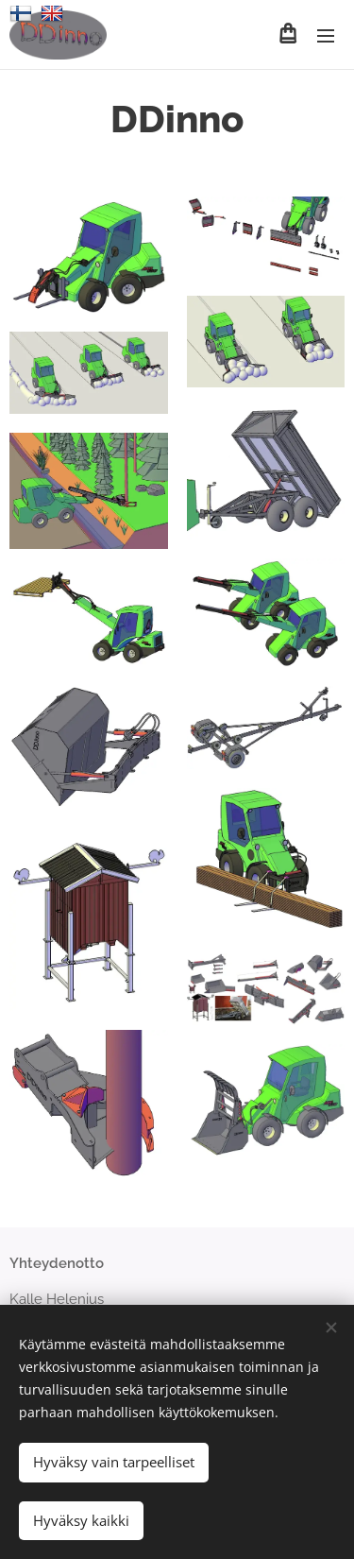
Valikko (325, 36)
